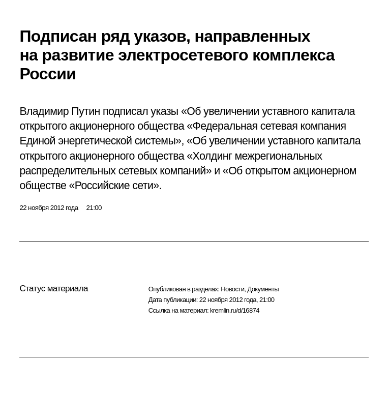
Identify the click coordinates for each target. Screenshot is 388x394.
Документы (263, 289)
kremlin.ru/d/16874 (234, 310)
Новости (232, 289)
